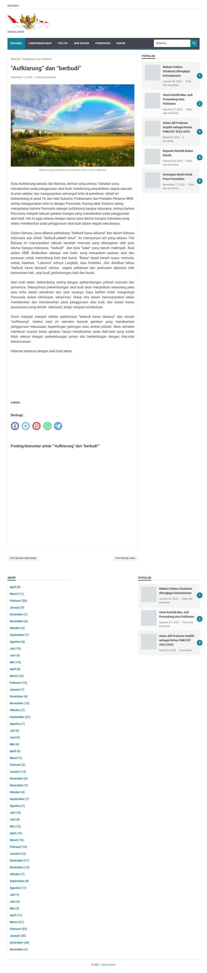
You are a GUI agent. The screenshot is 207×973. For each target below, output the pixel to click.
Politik (63, 43)
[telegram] (58, 426)
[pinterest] (36, 426)
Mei (15, 662)
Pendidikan (102, 43)
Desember (19, 614)
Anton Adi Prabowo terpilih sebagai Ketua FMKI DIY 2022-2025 (177, 127)
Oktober (17, 628)
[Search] (172, 43)
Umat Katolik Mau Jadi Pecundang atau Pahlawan (178, 99)
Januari (17, 607)
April (15, 587)
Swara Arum (109, 964)
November (19, 621)
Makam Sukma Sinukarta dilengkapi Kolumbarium (176, 71)
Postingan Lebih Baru (23, 558)
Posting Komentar (45, 77)
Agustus (17, 641)
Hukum (120, 43)
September (19, 635)
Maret (17, 593)
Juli (15, 648)
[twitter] (26, 426)
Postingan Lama (125, 558)
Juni (15, 655)
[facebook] (15, 426)
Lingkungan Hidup (40, 43)
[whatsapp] (47, 426)
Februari (18, 600)
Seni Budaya (81, 43)
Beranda (13, 5)
